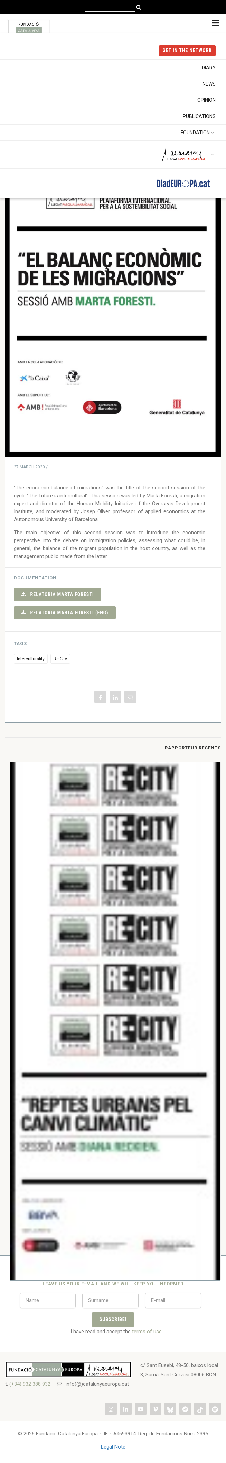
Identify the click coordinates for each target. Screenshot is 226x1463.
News (209, 84)
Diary (209, 67)
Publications (199, 116)
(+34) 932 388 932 (29, 1384)
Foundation (198, 132)
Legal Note (113, 1447)
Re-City (60, 658)
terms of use (147, 1331)
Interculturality (31, 658)
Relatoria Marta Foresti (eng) (65, 612)
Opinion (206, 100)
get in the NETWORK (187, 50)
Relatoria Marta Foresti (57, 594)
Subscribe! (113, 1319)
